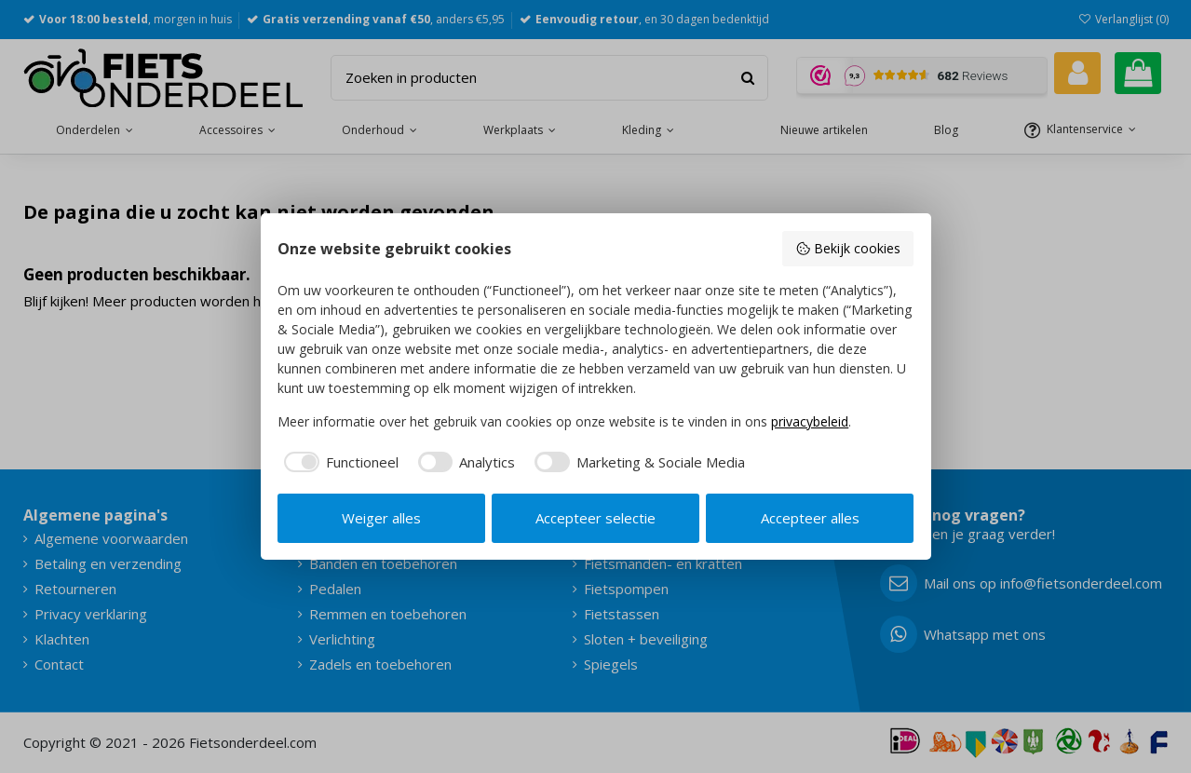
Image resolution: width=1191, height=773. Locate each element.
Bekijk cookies (847, 248)
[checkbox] (338, 462)
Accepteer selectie (595, 518)
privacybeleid (809, 421)
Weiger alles (381, 518)
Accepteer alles (810, 518)
